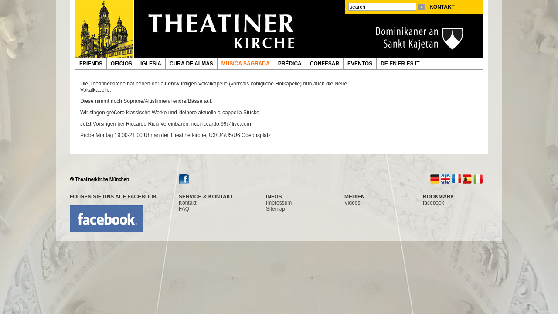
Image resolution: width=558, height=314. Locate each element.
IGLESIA (150, 64)
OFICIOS (121, 64)
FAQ (184, 209)
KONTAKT (442, 7)
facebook (433, 203)
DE (385, 64)
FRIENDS (90, 64)
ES (411, 64)
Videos (352, 203)
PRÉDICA (290, 64)
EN (393, 64)
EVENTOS (359, 64)
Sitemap (275, 209)
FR (402, 64)
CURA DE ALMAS (191, 64)
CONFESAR (324, 64)
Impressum (279, 203)
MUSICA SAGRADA (245, 64)
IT (418, 64)
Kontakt (188, 203)
